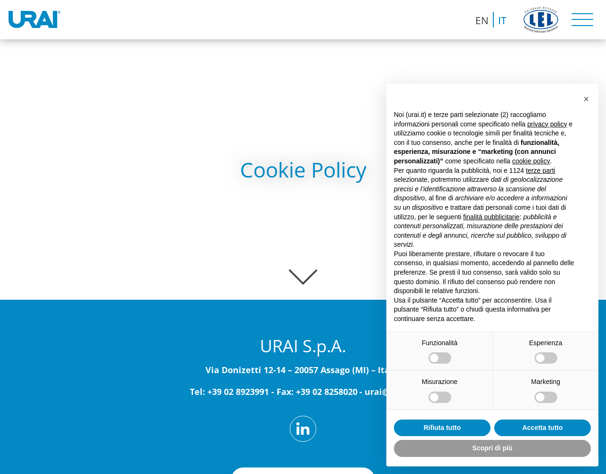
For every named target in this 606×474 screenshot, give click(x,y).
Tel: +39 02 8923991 (229, 391)
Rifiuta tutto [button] (442, 427)
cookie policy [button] (531, 161)
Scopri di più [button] (492, 448)
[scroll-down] (303, 273)
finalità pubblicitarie (491, 217)
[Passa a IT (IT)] (502, 19)
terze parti (540, 170)
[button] (586, 99)
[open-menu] (582, 19)
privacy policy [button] (547, 124)
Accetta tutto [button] (542, 427)
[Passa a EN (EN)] (482, 19)
